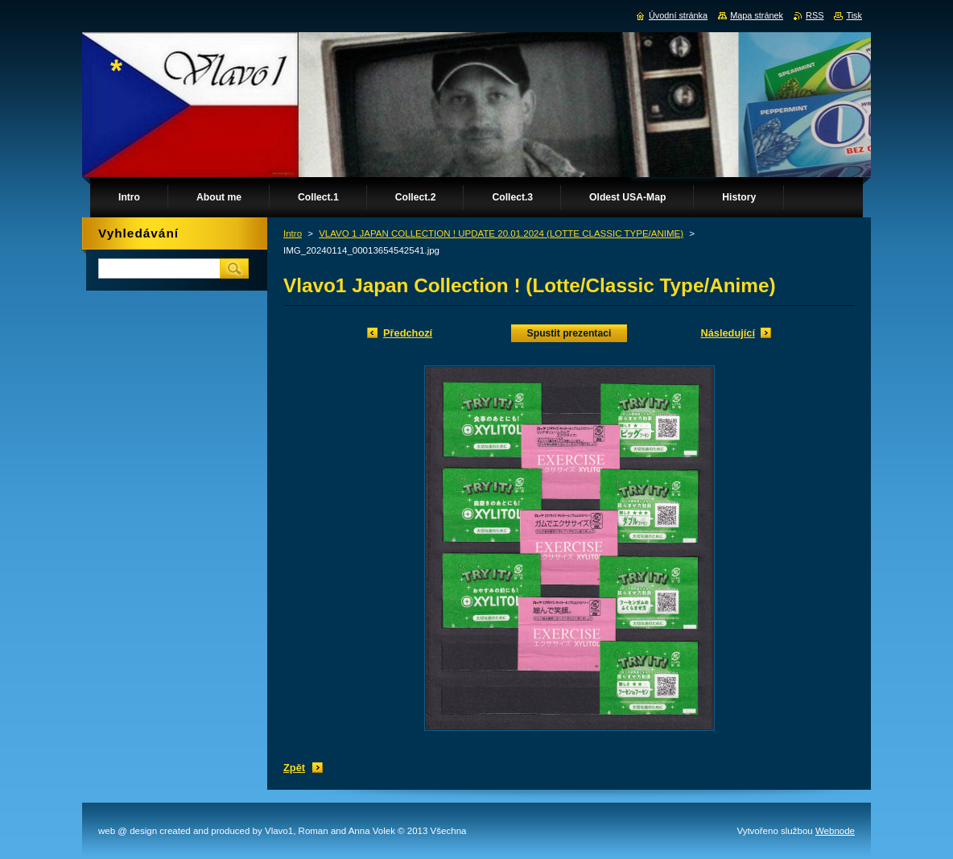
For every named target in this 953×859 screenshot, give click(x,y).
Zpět (294, 768)
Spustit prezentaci (569, 333)
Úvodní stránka (678, 15)
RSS (814, 15)
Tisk (854, 15)
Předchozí (407, 333)
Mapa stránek (756, 15)
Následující (727, 333)
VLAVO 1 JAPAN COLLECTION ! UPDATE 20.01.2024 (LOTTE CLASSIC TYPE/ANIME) (501, 233)
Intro (292, 233)
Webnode (835, 831)
